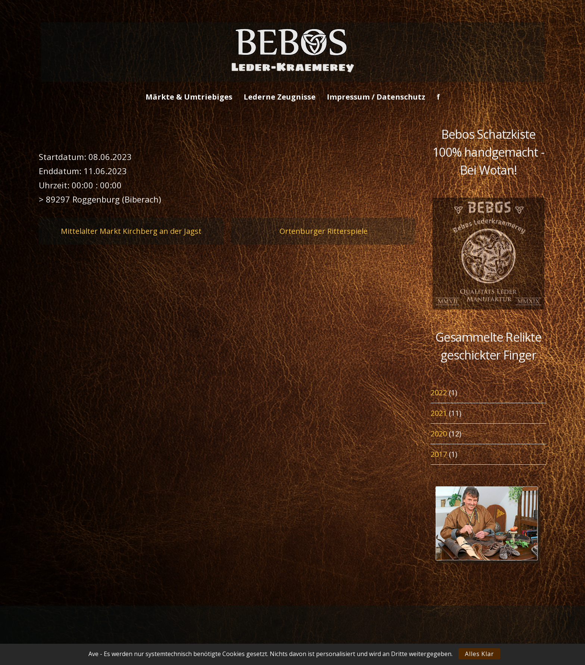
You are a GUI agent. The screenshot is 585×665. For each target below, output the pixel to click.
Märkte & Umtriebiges (189, 97)
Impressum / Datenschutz (376, 97)
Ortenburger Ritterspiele (323, 231)
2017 (439, 454)
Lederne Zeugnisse (280, 97)
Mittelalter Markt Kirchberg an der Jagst (131, 231)
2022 (439, 393)
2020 (439, 434)
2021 (439, 413)
